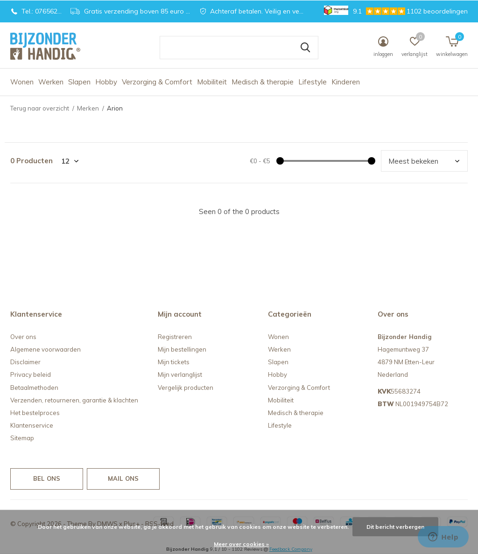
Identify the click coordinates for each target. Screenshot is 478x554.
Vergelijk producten (185, 387)
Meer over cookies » (241, 543)
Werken (50, 81)
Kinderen (345, 81)
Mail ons (123, 478)
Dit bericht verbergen (395, 526)
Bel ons (46, 478)
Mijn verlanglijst (180, 374)
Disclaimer (25, 362)
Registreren (175, 336)
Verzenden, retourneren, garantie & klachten (74, 400)
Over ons (23, 336)
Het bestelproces (35, 412)
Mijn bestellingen (182, 349)
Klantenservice (31, 425)
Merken (88, 108)
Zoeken (305, 47)
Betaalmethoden (34, 387)
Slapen (79, 81)
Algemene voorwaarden (45, 349)
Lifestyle (312, 81)
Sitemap (22, 438)
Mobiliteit (212, 81)
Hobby (106, 81)
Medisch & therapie (263, 81)
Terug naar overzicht (39, 108)
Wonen (22, 81)
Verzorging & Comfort (157, 81)
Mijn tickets (174, 362)
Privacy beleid (30, 374)
